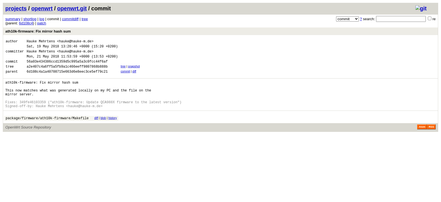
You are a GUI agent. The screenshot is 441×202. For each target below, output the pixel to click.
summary (12, 19)
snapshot (134, 70)
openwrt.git (72, 8)
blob (103, 129)
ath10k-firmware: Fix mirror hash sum (38, 31)
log (41, 19)
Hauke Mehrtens (41, 42)
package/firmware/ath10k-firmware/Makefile (47, 130)
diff (134, 76)
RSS (431, 139)
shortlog (29, 19)
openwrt (42, 8)
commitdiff (70, 19)
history (112, 129)
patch (41, 23)
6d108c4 (26, 23)
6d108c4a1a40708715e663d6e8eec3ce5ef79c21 (67, 77)
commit (125, 76)
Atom (422, 139)
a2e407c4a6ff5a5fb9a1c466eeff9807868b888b (67, 71)
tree (85, 19)
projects (16, 8)
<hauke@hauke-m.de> (75, 42)
